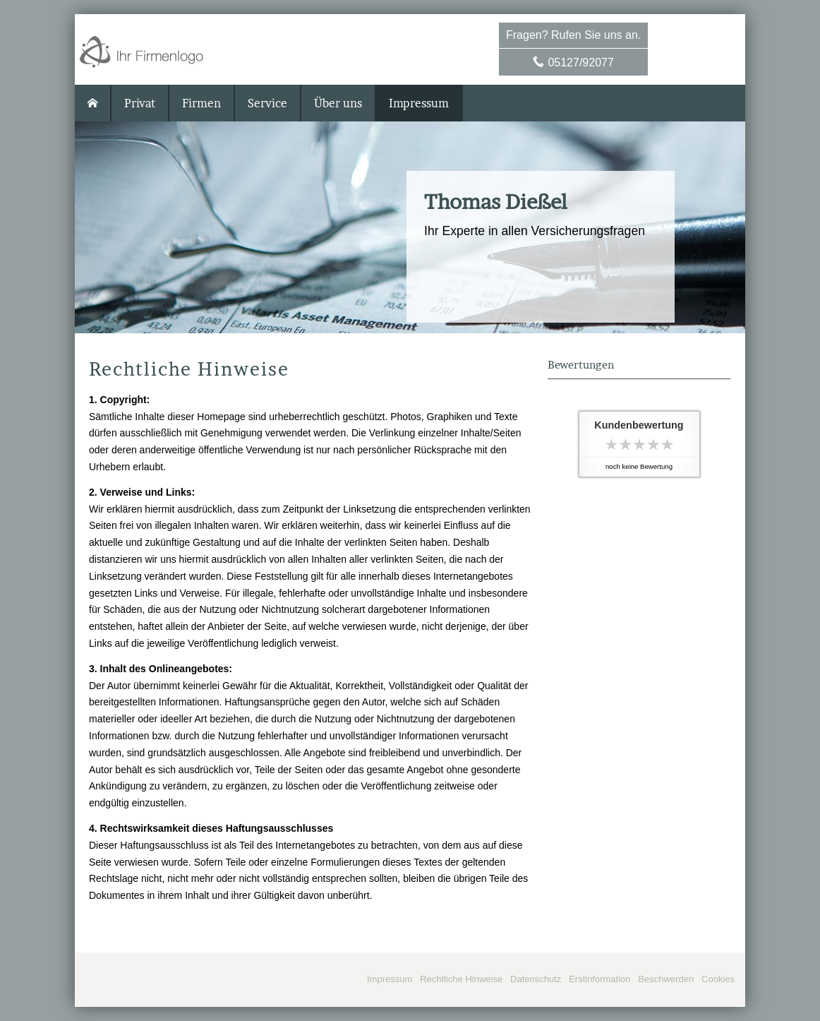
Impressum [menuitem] (419, 103)
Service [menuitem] (267, 103)
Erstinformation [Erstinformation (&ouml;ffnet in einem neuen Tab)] (599, 979)
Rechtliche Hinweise (461, 979)
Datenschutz (535, 979)
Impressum (389, 979)
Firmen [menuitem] (201, 103)
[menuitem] (93, 103)
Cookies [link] (718, 979)
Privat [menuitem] (139, 103)
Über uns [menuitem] (338, 103)
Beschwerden (666, 979)
